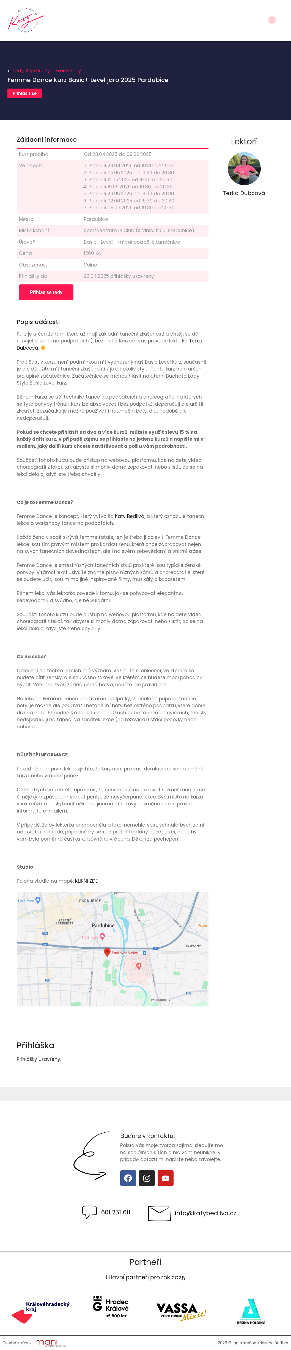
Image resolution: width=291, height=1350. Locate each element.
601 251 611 (115, 1212)
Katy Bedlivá (129, 516)
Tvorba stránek (17, 1343)
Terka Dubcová (244, 193)
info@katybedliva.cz (205, 1213)
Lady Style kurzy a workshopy (47, 70)
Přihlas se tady (46, 292)
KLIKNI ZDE (86, 881)
